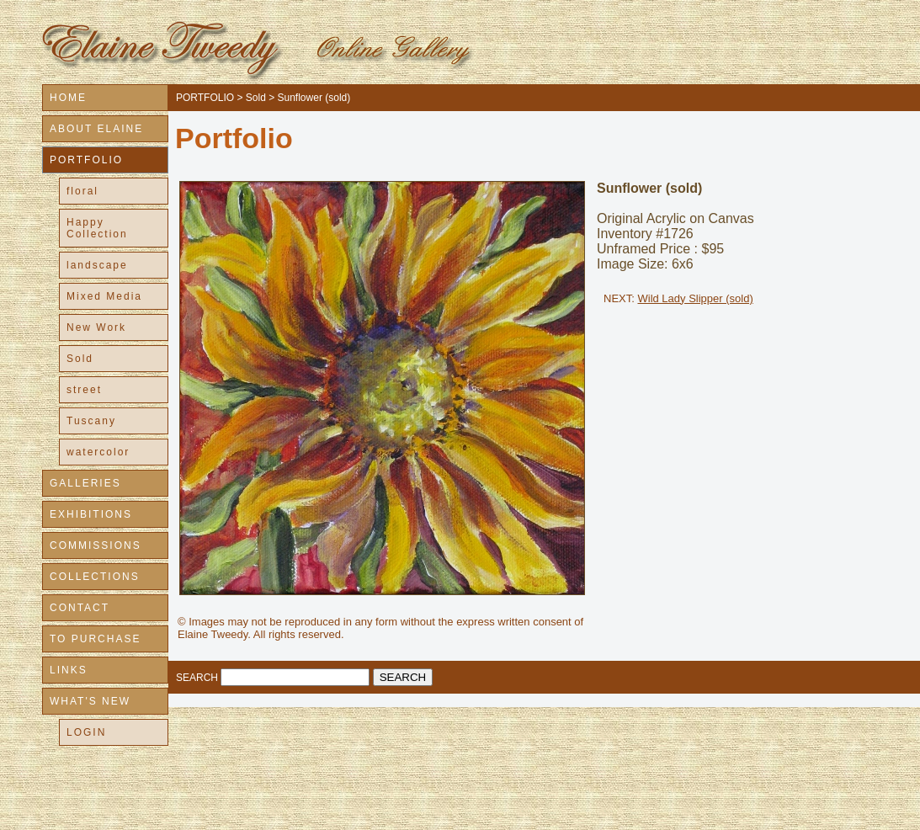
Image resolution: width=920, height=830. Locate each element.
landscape (97, 265)
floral (82, 191)
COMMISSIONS (95, 545)
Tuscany (91, 421)
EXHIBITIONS (91, 514)
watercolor (98, 452)
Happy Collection (97, 228)
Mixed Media (104, 296)
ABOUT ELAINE (96, 129)
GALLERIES (85, 483)
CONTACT (79, 608)
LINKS (69, 670)
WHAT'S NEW (90, 701)
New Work (96, 327)
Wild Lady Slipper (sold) (694, 298)
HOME (68, 98)
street (84, 390)
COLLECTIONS (95, 577)
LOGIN (86, 732)
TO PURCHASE (95, 639)
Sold (79, 358)
